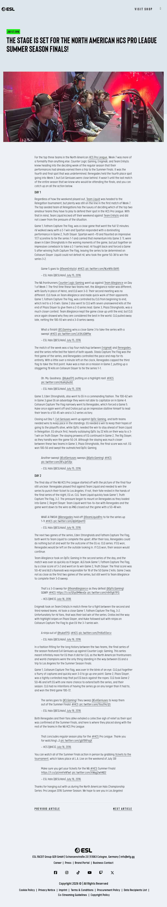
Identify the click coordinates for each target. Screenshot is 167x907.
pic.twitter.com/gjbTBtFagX (76, 740)
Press (66, 862)
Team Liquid (93, 199)
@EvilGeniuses (68, 458)
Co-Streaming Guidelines (71, 896)
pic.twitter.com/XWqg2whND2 (89, 772)
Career (54, 862)
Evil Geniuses (62, 419)
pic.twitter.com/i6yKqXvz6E (57, 382)
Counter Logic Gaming (71, 283)
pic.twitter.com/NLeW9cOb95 (102, 269)
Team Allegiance (113, 283)
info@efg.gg (128, 856)
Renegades (124, 347)
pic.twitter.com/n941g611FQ (103, 592)
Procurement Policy (111, 891)
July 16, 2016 (74, 527)
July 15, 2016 (74, 275)
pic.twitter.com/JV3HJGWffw (74, 334)
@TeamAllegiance (78, 588)
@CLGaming (64, 329)
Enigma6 (107, 347)
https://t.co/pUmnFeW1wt (56, 772)
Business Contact (106, 862)
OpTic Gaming (98, 419)
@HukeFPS (68, 378)
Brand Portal (82, 862)
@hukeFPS (63, 633)
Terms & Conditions (82, 891)
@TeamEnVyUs (68, 269)
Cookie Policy (21, 891)
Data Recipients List (140, 891)
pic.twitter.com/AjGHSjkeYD (69, 521)
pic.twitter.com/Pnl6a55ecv (95, 633)
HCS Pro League (98, 157)
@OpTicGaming (114, 588)
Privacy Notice (43, 891)
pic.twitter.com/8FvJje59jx (56, 462)
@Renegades (65, 517)
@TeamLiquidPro (93, 517)
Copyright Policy (102, 896)
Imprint (61, 891)
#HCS (81, 269)
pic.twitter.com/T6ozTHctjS (95, 704)
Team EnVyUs (111, 215)
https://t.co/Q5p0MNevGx (71, 592)
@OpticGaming (94, 458)
